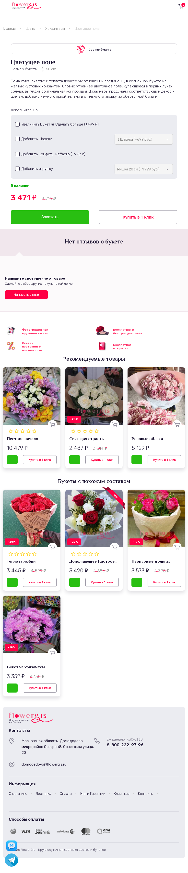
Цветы (30, 29)
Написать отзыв (26, 296)
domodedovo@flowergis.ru (44, 766)
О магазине (18, 795)
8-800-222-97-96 (125, 746)
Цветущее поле (87, 29)
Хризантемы (55, 29)
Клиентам (121, 795)
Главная (9, 29)
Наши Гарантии (92, 795)
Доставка (43, 795)
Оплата (66, 795)
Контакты (145, 795)
